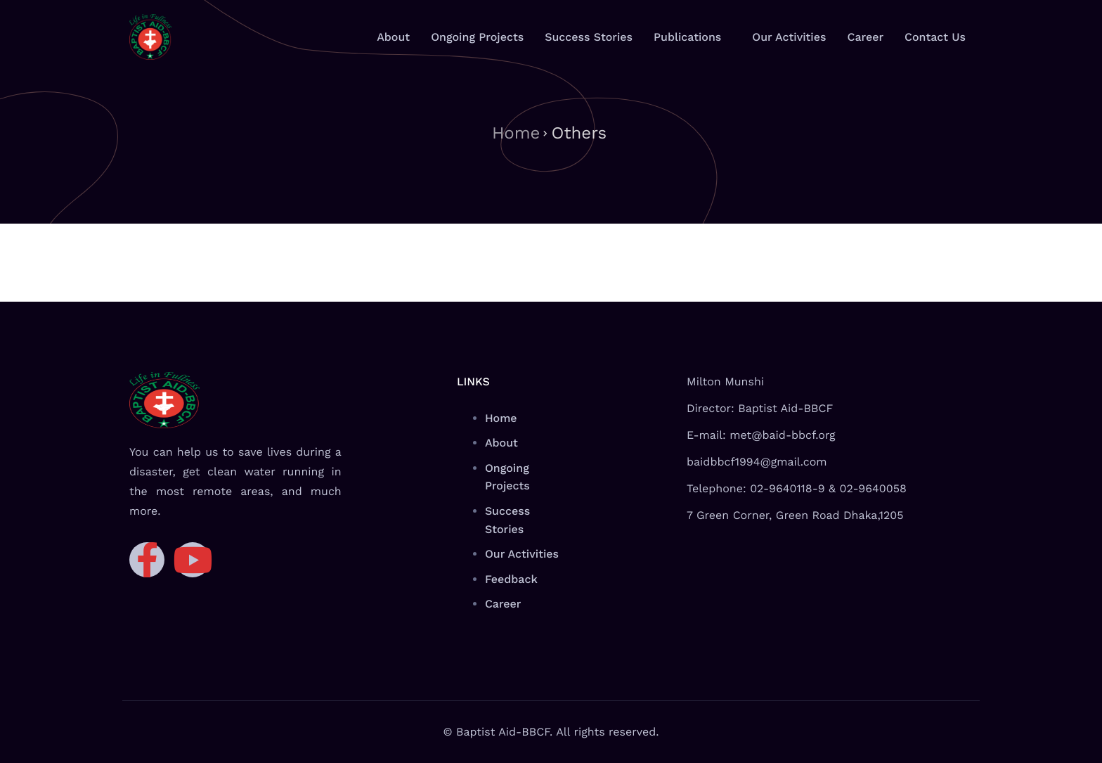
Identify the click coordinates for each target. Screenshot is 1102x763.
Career (865, 37)
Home (516, 133)
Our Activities (789, 37)
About (393, 37)
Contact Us (935, 37)
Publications (687, 37)
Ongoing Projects (477, 37)
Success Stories (589, 37)
